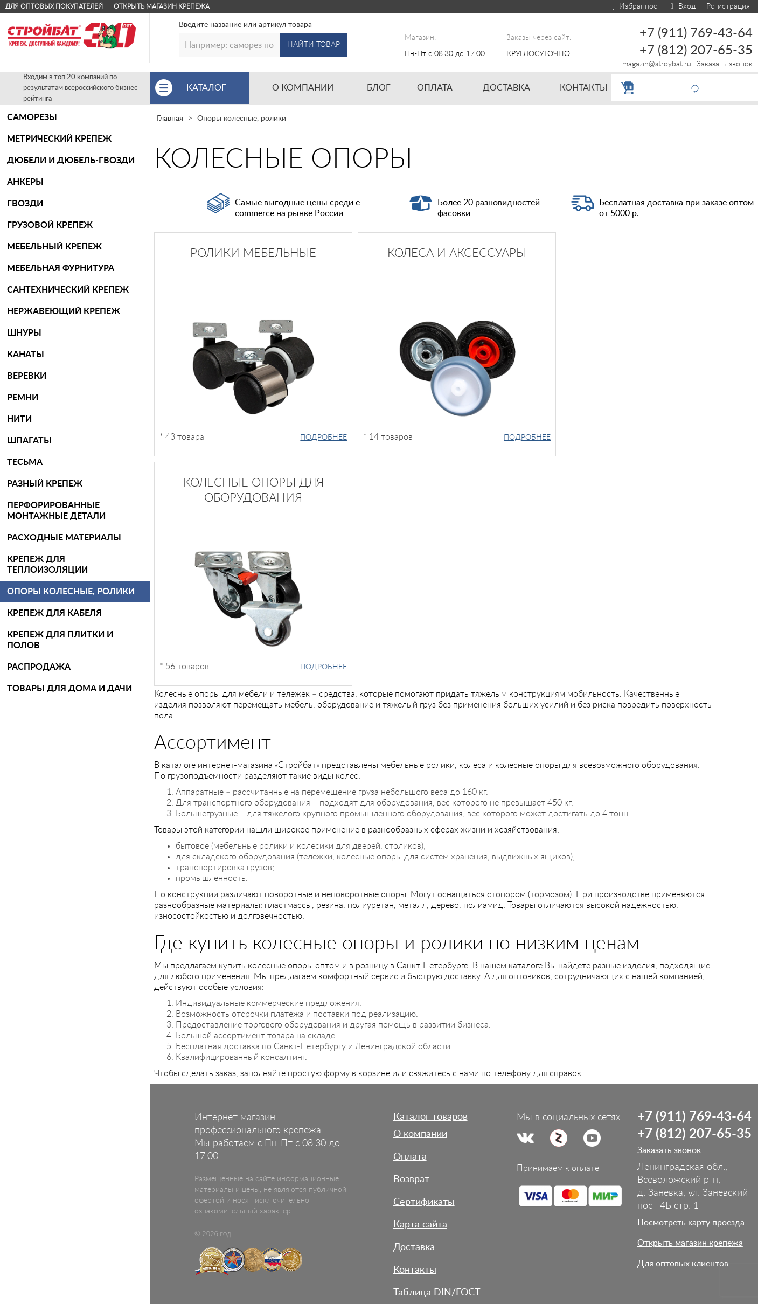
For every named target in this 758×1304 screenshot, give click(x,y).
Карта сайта (420, 1225)
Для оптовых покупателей (54, 6)
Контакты (414, 1270)
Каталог (217, 88)
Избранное (634, 6)
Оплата (410, 1157)
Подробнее (323, 437)
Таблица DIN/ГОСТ (437, 1293)
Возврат (411, 1179)
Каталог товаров (430, 1117)
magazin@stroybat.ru (656, 64)
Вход (682, 6)
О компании (420, 1134)
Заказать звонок (725, 64)
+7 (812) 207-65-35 (696, 50)
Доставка (414, 1247)
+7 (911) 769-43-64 (696, 33)
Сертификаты (424, 1202)
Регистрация (728, 6)
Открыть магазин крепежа (162, 6)
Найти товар (313, 44)
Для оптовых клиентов (682, 1263)
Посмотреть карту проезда (691, 1222)
